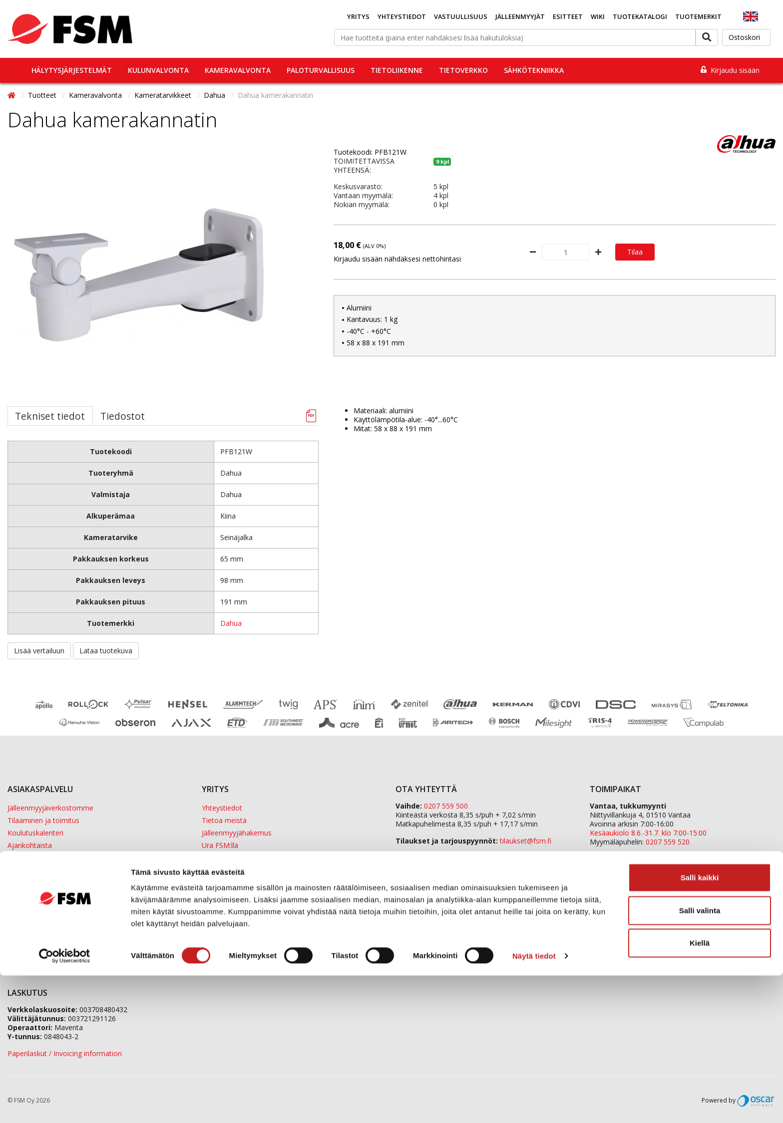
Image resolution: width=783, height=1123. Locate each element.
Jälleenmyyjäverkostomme (50, 808)
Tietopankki (26, 882)
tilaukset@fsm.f (525, 840)
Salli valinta (700, 1058)
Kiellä (700, 1090)
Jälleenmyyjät (520, 16)
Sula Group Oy (613, 929)
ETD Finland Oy (615, 920)
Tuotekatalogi (640, 16)
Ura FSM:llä (220, 845)
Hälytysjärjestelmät (71, 70)
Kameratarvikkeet (163, 95)
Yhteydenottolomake (429, 874)
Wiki (598, 16)
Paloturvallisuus (321, 70)
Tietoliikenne (397, 70)
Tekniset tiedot (50, 416)
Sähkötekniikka (534, 70)
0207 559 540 (668, 894)
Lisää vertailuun (39, 650)
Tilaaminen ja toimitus (43, 820)
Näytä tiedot (534, 1103)
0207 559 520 (668, 841)
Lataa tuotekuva (105, 650)
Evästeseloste (29, 857)
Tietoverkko (463, 70)
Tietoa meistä (224, 820)
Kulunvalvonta (158, 70)
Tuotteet (43, 95)
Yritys (358, 16)
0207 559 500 (446, 806)
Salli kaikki (700, 1025)
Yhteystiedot (402, 16)
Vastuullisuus (460, 16)
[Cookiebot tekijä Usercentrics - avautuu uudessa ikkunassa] (64, 1103)
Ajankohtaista (29, 845)
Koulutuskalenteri (35, 833)
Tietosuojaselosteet (39, 870)
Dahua (215, 95)
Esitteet (568, 16)
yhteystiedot (538, 891)
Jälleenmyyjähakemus (237, 833)
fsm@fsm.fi (472, 857)
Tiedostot (122, 416)
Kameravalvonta (238, 70)
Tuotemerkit (698, 16)
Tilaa (635, 252)
